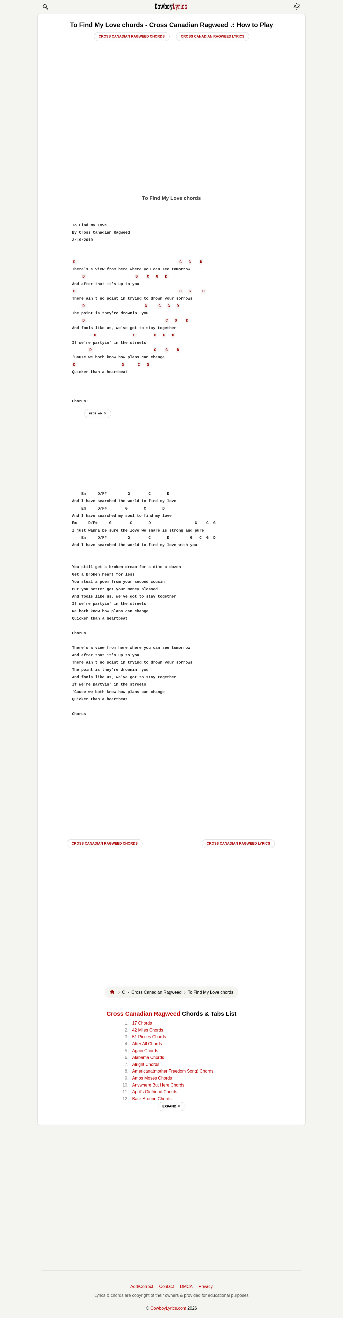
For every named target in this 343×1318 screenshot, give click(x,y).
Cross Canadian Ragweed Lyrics (212, 36)
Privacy (205, 1286)
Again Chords (145, 1050)
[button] (45, 7)
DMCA (186, 1286)
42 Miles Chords (147, 1030)
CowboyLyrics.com (168, 1308)
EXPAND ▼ (171, 1106)
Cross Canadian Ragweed (143, 1013)
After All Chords (147, 1043)
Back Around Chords (152, 1098)
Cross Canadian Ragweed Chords (132, 36)
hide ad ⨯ (97, 413)
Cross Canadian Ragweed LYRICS (238, 843)
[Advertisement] (171, 150)
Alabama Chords (148, 1057)
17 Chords (142, 1023)
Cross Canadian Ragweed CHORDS (105, 843)
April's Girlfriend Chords (154, 1091)
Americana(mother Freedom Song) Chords (172, 1071)
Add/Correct (141, 1286)
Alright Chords (145, 1064)
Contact (166, 1286)
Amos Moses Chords (152, 1078)
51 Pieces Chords (149, 1036)
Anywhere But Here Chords (158, 1085)
